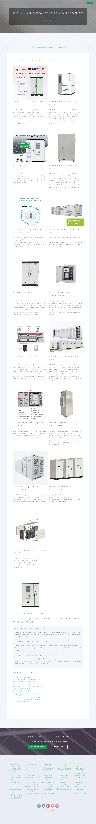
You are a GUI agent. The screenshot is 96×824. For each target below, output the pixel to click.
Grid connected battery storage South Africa (26, 693)
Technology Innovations (16, 771)
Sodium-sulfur (80, 771)
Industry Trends (16, 768)
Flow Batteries (80, 768)
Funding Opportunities (16, 795)
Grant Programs (16, 797)
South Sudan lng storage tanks (22, 690)
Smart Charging (48, 786)
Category (81, 3)
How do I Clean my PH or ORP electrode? (31, 628)
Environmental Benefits (32, 786)
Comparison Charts (32, 793)
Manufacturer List (48, 766)
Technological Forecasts (48, 791)
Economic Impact (48, 775)
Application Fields (16, 775)
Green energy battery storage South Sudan (25, 684)
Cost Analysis (48, 777)
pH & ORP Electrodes (21, 165)
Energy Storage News (16, 788)
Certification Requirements (32, 777)
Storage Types (80, 764)
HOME (31, 47)
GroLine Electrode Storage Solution (28, 102)
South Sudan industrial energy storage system (26, 681)
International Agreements (64, 768)
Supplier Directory (48, 768)
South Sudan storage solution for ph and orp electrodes (51, 47)
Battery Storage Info (16, 764)
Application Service (38, 746)
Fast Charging (48, 784)
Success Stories (64, 777)
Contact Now (58, 746)
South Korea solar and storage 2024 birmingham (27, 699)
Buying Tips (32, 791)
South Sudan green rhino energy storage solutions (27, 686)
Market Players (79, 782)
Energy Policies (63, 764)
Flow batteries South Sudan (21, 701)
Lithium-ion (80, 766)
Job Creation (48, 780)
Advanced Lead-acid (80, 773)
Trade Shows (80, 788)
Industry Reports (80, 780)
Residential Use (16, 777)
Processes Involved (32, 784)
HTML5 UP (53, 810)
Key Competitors (80, 784)
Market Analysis (16, 773)
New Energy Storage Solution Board (23, 695)
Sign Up (90, 3)
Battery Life (63, 782)
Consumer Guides (32, 788)
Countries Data (16, 766)
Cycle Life (64, 784)
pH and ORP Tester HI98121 (23, 293)
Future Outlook (48, 788)
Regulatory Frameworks (32, 780)
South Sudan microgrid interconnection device (26, 697)
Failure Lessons (63, 780)
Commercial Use (16, 780)
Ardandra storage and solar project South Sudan (27, 679)
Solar (6, 3)
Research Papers (80, 775)
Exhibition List (80, 791)
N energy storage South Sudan (22, 677)
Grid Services (16, 782)
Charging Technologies (48, 782)
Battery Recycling (32, 782)
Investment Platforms (16, 800)
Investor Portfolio (48, 771)
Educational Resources (64, 788)
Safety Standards (32, 775)
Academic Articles (80, 777)
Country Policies (64, 766)
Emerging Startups (80, 786)
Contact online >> (48, 20)
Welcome (70, 3)
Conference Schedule (80, 793)
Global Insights (32, 764)
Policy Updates (16, 793)
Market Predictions (48, 793)
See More (22, 711)
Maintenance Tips (64, 786)
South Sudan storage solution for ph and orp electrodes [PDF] (31, 613)
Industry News (16, 791)
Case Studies (64, 775)
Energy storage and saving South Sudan (24, 688)
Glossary (64, 791)
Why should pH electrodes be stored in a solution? (36, 655)
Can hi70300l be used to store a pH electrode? (33, 642)
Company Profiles (48, 764)
